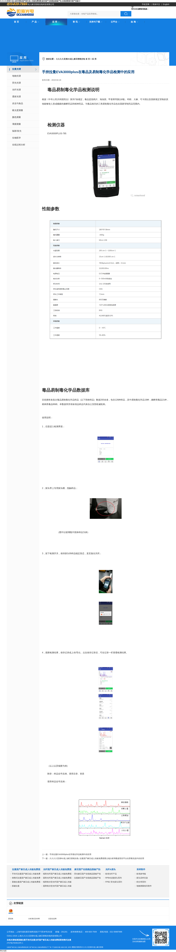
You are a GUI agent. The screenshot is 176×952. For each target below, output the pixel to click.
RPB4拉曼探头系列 (113, 878)
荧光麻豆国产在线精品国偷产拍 (87, 874)
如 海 (135, 22)
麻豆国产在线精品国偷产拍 (87, 869)
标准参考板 (141, 874)
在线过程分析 (18, 145)
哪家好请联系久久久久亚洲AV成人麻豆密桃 (87, 947)
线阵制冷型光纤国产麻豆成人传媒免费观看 (57, 882)
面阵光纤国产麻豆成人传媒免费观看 (57, 878)
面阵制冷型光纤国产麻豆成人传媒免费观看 (57, 886)
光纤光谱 (16, 89)
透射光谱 (16, 96)
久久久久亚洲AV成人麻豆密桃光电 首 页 (73, 59)
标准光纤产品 (111, 874)
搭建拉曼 (15, 886)
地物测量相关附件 (144, 886)
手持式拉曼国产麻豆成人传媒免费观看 (26, 874)
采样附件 (141, 869)
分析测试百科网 (34, 919)
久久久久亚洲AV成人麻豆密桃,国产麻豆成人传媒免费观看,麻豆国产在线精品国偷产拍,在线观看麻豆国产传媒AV (40, 1)
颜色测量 (16, 117)
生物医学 (16, 138)
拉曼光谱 (16, 69)
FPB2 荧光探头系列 (113, 882)
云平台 (115, 22)
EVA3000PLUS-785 (56, 133)
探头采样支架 (142, 878)
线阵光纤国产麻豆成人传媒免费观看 (57, 874)
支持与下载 (96, 22)
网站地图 (3, 951)
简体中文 (156, 4)
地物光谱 (16, 76)
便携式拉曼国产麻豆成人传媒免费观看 (26, 878)
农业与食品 (17, 103)
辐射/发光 (16, 131)
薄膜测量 (16, 124)
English (166, 4)
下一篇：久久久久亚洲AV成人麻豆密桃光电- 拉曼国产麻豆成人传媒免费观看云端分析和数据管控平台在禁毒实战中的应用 (93, 858)
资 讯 (77, 22)
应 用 (56, 22)
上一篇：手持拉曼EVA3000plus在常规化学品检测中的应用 (66, 854)
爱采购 (10, 919)
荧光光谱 (16, 83)
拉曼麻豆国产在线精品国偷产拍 (87, 878)
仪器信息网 (52, 919)
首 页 (16, 22)
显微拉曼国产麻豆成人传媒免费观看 (26, 882)
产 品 (36, 22)
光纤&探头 (110, 869)
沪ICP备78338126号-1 (15, 943)
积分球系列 (141, 882)
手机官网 (145, 4)
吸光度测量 (17, 110)
